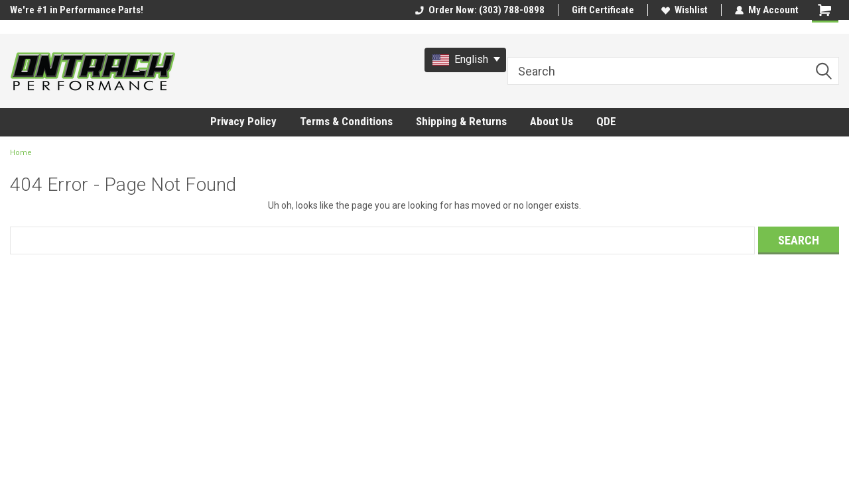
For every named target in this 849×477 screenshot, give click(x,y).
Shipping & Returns (461, 121)
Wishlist (684, 10)
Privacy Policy (243, 121)
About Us (551, 121)
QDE (606, 121)
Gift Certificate (603, 10)
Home (21, 152)
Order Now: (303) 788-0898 (480, 10)
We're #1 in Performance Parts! (76, 10)
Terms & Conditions (346, 121)
